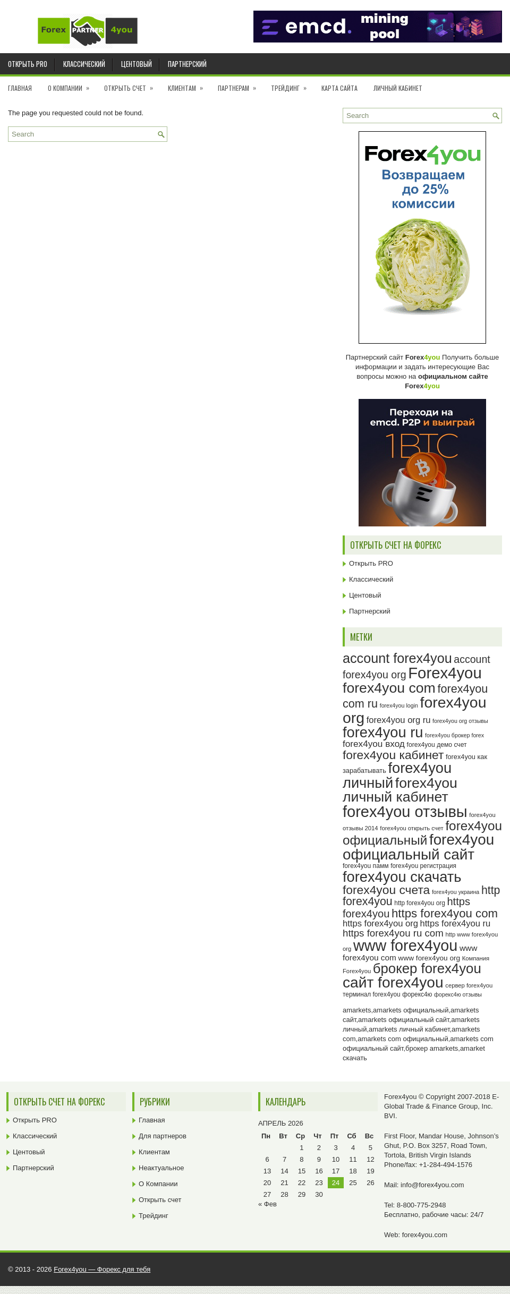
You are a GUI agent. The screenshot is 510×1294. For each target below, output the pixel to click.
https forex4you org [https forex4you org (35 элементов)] (380, 923)
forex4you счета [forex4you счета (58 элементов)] (386, 890)
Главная (20, 87)
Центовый (136, 63)
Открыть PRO (27, 63)
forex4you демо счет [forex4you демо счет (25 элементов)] (437, 744)
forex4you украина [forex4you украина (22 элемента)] (455, 892)
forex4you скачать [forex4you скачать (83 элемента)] (402, 877)
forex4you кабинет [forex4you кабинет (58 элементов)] (393, 755)
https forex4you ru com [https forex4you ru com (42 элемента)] (393, 933)
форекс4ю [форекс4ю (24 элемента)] (417, 994)
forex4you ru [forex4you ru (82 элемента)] (383, 732)
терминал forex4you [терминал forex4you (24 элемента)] (372, 994)
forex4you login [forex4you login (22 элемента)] (399, 705)
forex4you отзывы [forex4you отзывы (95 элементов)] (405, 811)
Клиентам (189, 84)
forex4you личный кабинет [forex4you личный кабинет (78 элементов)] (400, 790)
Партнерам (240, 84)
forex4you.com (424, 1235)
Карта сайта (339, 87)
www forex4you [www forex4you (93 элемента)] (405, 945)
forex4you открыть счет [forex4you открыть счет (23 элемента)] (412, 828)
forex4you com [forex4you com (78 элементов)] (389, 688)
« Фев (267, 1204)
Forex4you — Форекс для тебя (102, 1269)
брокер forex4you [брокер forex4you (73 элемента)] (427, 968)
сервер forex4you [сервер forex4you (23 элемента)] (468, 985)
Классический (84, 63)
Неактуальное (161, 1168)
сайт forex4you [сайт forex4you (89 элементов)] (393, 982)
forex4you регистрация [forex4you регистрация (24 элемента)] (423, 866)
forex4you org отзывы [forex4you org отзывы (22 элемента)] (460, 721)
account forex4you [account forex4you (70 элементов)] (397, 658)
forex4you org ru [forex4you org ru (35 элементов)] (399, 720)
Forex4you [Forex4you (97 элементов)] (445, 673)
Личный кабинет (397, 87)
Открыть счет (132, 84)
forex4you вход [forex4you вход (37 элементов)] (374, 743)
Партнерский (187, 63)
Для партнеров (162, 1136)
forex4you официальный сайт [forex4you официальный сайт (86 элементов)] (418, 847)
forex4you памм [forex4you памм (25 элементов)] (366, 866)
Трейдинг (292, 84)
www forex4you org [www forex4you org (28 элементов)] (429, 958)
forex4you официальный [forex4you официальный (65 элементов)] (422, 833)
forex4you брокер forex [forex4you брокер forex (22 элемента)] (454, 735)
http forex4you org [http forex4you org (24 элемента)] (419, 903)
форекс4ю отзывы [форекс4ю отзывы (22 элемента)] (458, 994)
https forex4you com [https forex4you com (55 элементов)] (445, 913)
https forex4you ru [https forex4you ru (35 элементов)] (455, 923)
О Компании (72, 84)
